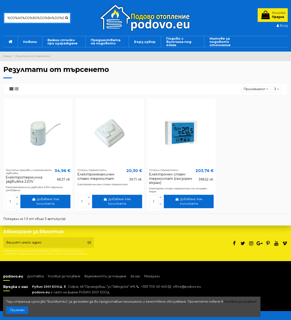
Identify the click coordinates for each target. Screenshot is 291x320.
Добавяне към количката (45, 201)
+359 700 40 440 (154, 287)
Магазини (152, 276)
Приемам (17, 310)
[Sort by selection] (256, 89)
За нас (135, 276)
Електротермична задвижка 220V (24, 179)
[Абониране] (89, 242)
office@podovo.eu (187, 287)
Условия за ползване (64, 276)
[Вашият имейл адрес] (44, 242)
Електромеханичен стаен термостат (95, 176)
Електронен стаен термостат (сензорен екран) (170, 178)
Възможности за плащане (105, 276)
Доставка (35, 276)
